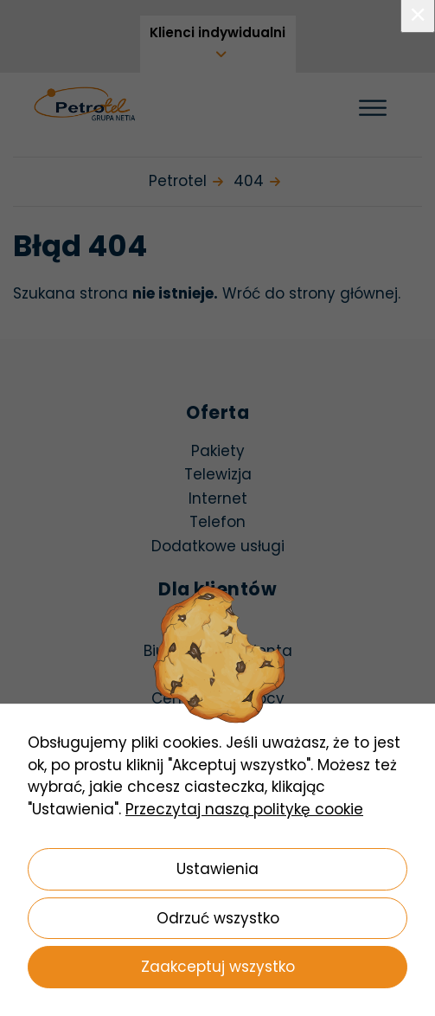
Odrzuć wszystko (218, 918)
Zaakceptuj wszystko (218, 966)
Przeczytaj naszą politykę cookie (244, 809)
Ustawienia (217, 868)
